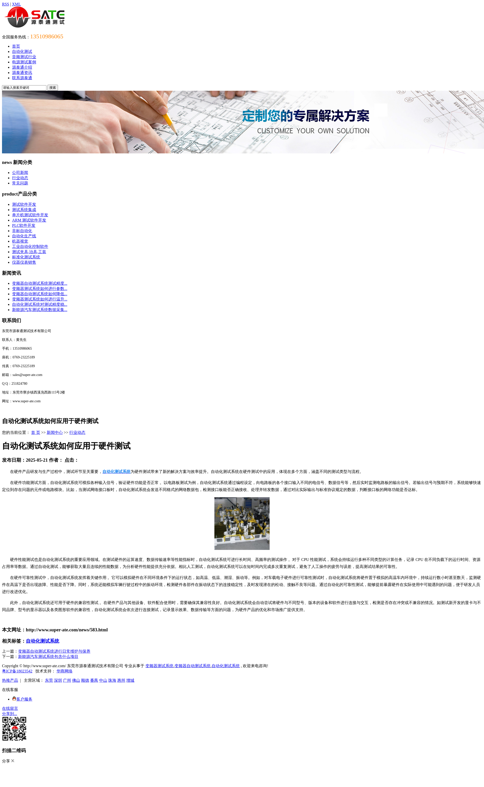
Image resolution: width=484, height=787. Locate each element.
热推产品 (10, 680)
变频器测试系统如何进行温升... (39, 299)
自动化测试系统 (42, 641)
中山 (103, 680)
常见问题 (20, 183)
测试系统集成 (24, 210)
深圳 (58, 680)
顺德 (85, 680)
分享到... (9, 714)
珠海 (112, 680)
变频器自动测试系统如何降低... (39, 294)
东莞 (49, 680)
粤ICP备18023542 (17, 671)
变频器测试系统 (159, 666)
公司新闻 (20, 172)
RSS (5, 4)
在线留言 (10, 708)
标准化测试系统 (26, 257)
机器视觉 (20, 241)
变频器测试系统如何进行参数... (39, 288)
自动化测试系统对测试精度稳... (39, 304)
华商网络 (64, 671)
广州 (67, 680)
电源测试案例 (24, 62)
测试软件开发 (24, 204)
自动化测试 (22, 51)
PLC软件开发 (23, 225)
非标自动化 (22, 231)
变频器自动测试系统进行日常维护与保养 (54, 651)
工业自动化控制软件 (30, 246)
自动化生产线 (24, 236)
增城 (130, 680)
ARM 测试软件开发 (29, 220)
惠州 (121, 680)
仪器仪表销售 (24, 262)
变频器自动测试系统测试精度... (39, 283)
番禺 (94, 680)
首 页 (35, 432)
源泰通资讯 (22, 72)
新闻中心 (55, 432)
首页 (16, 46)
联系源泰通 (22, 78)
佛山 (76, 680)
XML (16, 4)
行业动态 (20, 178)
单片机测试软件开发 (30, 215)
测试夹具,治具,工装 (29, 252)
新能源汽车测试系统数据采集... (39, 310)
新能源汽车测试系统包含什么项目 (48, 656)
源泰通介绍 (22, 67)
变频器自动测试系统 (192, 666)
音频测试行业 (24, 57)
